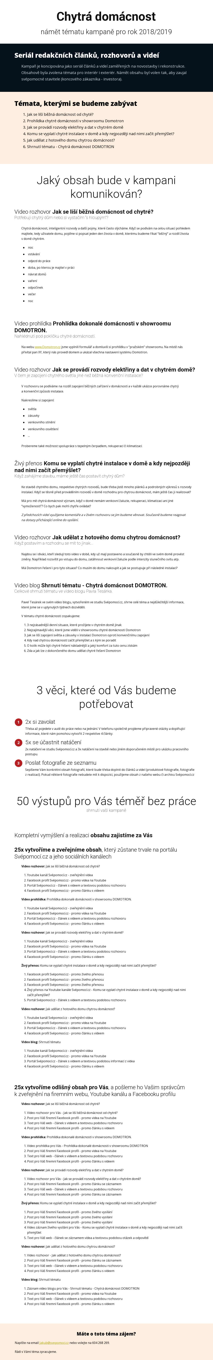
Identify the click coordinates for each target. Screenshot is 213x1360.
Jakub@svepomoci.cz (54, 1343)
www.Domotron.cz (48, 347)
